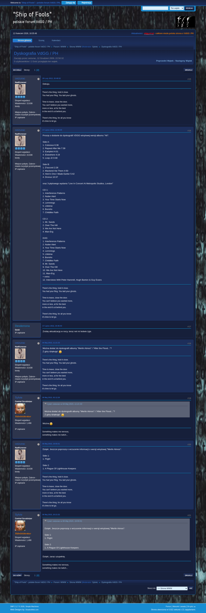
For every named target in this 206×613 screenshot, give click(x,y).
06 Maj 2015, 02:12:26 (51, 397)
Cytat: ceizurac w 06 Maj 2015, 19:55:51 (64, 521)
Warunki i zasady (179, 606)
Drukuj (188, 70)
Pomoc (168, 606)
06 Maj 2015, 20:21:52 (51, 515)
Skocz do (151, 588)
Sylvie (94, 47)
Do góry (17, 575)
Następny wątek (183, 61)
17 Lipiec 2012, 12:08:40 (52, 130)
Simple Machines (32, 606)
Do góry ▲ (191, 606)
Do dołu (17, 70)
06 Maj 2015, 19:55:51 (51, 444)
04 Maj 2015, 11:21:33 (51, 343)
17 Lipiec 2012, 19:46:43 (52, 326)
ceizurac (20, 78)
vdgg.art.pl (149, 33)
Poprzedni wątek (164, 61)
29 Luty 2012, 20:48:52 (51, 78)
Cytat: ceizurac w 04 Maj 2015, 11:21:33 (64, 404)
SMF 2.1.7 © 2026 (17, 606)
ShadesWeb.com (32, 610)
